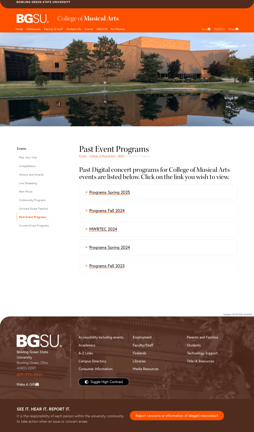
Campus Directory (92, 361)
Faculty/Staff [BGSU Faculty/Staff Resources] (143, 345)
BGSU (121, 156)
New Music (26, 191)
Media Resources (146, 369)
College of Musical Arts (102, 156)
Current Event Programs (34, 225)
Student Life (73, 29)
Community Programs (32, 200)
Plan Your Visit (28, 157)
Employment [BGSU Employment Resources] (142, 337)
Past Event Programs (32, 217)
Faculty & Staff (53, 29)
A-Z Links (86, 353)
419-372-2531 (30, 374)
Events (89, 29)
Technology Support (202, 353)
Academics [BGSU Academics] (87, 345)
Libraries (139, 361)
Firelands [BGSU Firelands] (139, 353)
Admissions (33, 29)
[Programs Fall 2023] (158, 266)
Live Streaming (28, 183)
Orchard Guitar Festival (33, 208)
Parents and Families (202, 337)
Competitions (27, 166)
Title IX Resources (200, 361)
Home (19, 29)
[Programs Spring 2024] (158, 247)
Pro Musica (117, 29)
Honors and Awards (31, 174)
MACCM (102, 29)
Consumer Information (96, 369)
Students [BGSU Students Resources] (194, 345)
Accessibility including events (101, 337)
